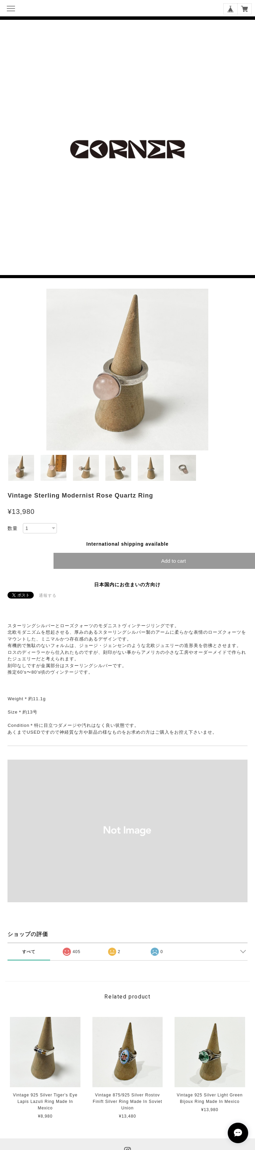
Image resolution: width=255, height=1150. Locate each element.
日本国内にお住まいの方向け (127, 584)
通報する (48, 595)
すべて (28, 951)
